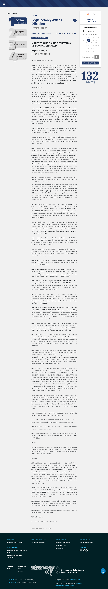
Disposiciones (41, 33)
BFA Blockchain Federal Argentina (14, 557)
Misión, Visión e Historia (15, 543)
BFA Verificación (60, 545)
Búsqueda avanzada (90, 63)
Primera (33, 33)
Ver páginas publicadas (39, 38)
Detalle (49, 33)
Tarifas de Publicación (38, 543)
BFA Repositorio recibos (62, 543)
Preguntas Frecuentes (86, 543)
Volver (34, 15)
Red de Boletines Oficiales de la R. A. (17, 552)
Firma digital (59, 548)
